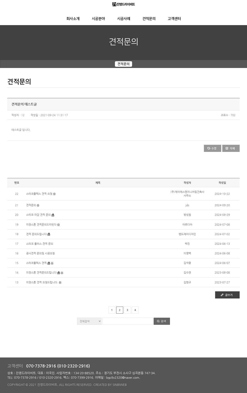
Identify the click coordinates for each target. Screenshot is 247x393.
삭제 (232, 148)
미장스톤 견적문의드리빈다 (41, 224)
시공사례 (123, 19)
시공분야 (98, 19)
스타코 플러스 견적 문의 (39, 243)
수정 (213, 148)
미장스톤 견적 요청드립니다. (42, 282)
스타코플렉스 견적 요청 (39, 193)
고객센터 (174, 19)
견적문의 (148, 19)
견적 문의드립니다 (36, 234)
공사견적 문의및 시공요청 (40, 253)
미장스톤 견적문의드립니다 (41, 272)
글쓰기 (228, 294)
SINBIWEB (120, 384)
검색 (163, 321)
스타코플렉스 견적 (36, 262)
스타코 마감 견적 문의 (38, 214)
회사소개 (72, 19)
